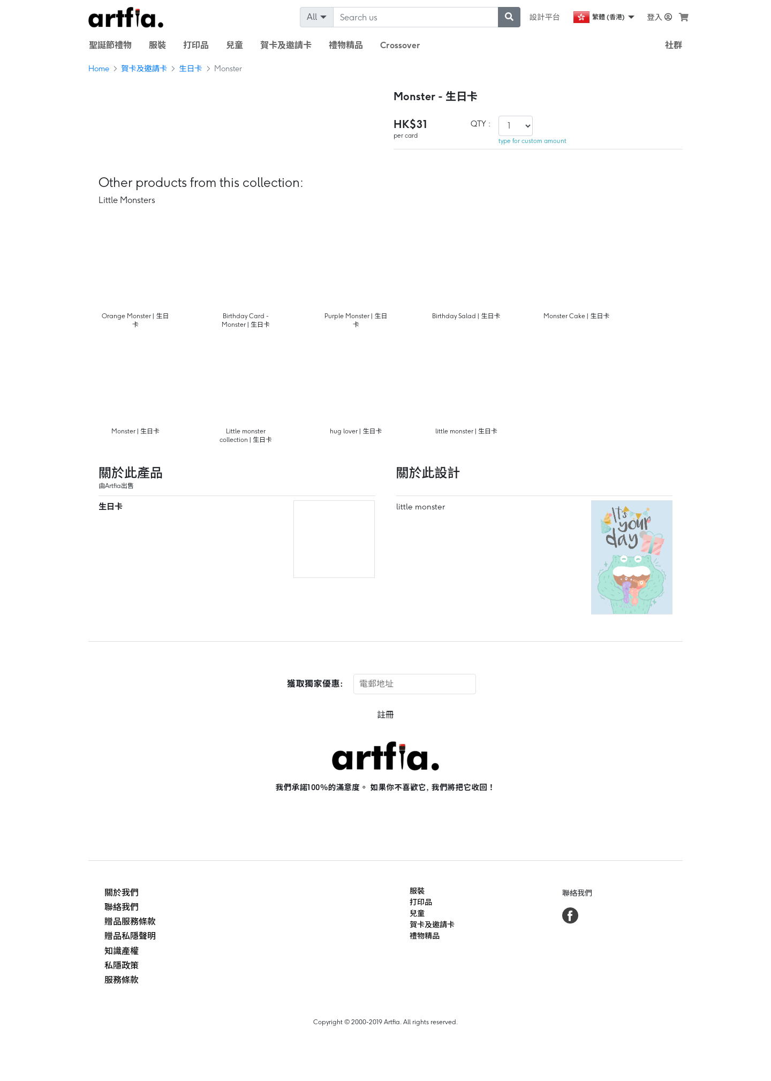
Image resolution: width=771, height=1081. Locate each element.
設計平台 (545, 17)
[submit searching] (509, 17)
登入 (659, 17)
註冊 (385, 715)
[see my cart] (684, 17)
